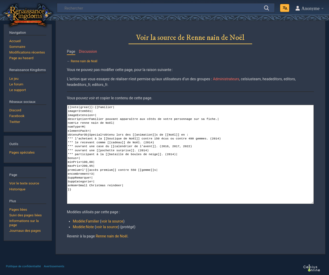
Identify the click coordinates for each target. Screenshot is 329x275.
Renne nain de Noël (84, 61)
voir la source (112, 221)
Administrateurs (226, 79)
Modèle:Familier (86, 221)
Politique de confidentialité (23, 266)
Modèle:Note (83, 227)
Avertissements (54, 266)
